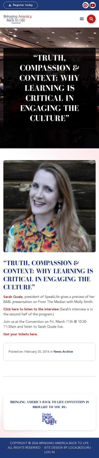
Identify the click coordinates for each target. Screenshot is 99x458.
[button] (82, 19)
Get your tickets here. (20, 334)
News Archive (63, 351)
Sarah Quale (13, 297)
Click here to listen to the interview (31, 309)
